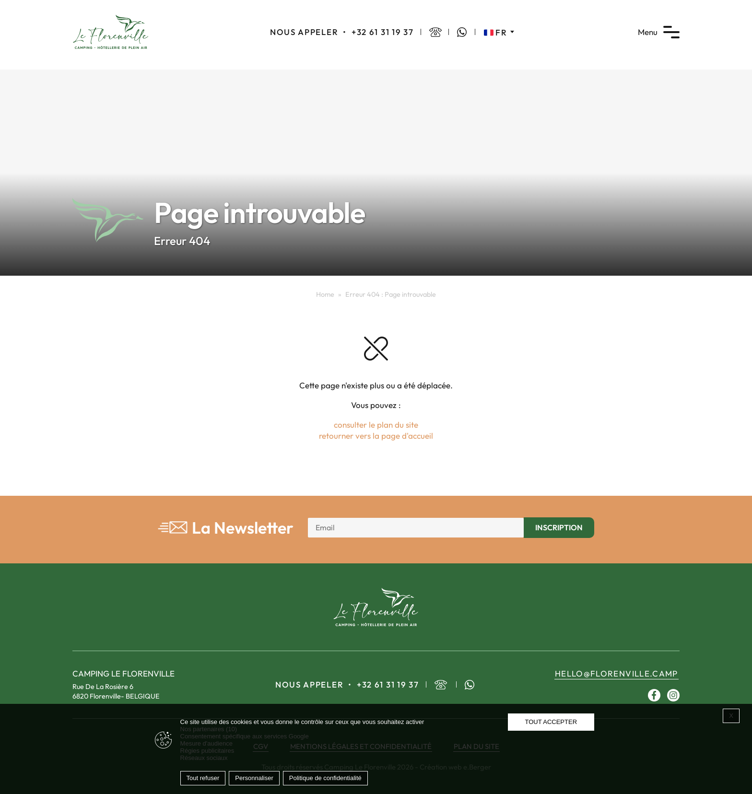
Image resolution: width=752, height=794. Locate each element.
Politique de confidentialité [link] (325, 778)
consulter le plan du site (376, 425)
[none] (499, 32)
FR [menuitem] (501, 32)
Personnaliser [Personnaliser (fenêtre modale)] (254, 778)
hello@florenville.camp (616, 673)
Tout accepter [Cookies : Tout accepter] (551, 721)
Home (325, 294)
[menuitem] (499, 32)
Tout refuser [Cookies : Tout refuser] (203, 778)
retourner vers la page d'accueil (376, 436)
